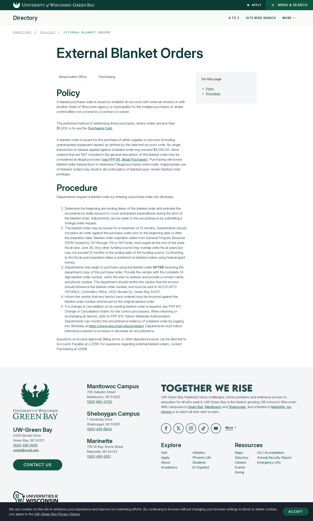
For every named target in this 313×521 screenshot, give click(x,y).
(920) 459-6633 (99, 429)
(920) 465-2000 (25, 445)
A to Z (234, 18)
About (165, 462)
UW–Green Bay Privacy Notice (57, 514)
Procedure (213, 93)
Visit (164, 453)
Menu (289, 5)
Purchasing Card (100, 128)
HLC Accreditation (270, 453)
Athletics (198, 453)
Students (199, 462)
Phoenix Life (201, 457)
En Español (200, 467)
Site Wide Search (261, 18)
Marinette (278, 407)
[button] (166, 428)
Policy (210, 88)
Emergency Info (269, 462)
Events (240, 467)
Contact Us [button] (39, 465)
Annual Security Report (274, 457)
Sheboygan (237, 407)
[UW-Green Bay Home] (47, 5)
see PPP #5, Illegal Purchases (125, 159)
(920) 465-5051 (99, 456)
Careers (240, 462)
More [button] (288, 18)
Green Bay (195, 407)
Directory (25, 18)
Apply (253, 5)
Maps (239, 453)
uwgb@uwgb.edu (26, 450)
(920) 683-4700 (99, 402)
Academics (169, 467)
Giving (239, 472)
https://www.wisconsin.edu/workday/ (116, 326)
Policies (47, 32)
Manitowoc (213, 407)
